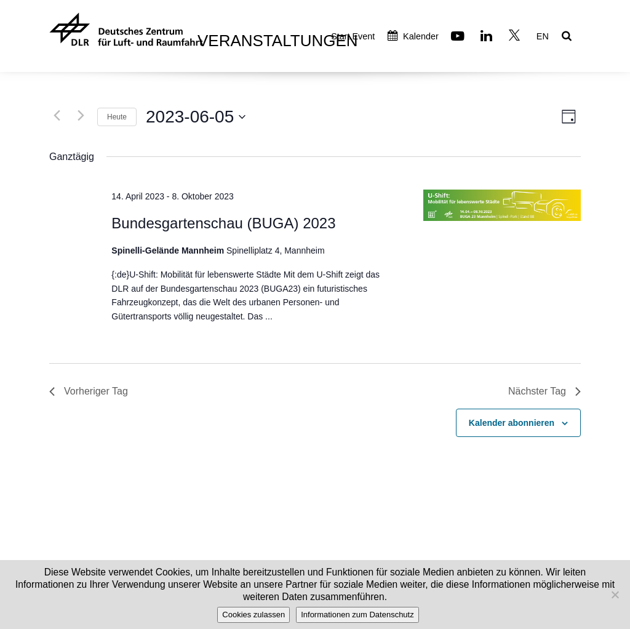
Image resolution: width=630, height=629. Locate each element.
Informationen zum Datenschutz (357, 614)
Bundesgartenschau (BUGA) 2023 (223, 223)
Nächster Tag (544, 391)
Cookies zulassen (253, 614)
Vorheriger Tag (88, 391)
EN (542, 36)
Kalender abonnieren (511, 423)
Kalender (413, 36)
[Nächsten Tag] (80, 115)
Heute (117, 117)
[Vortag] (56, 115)
